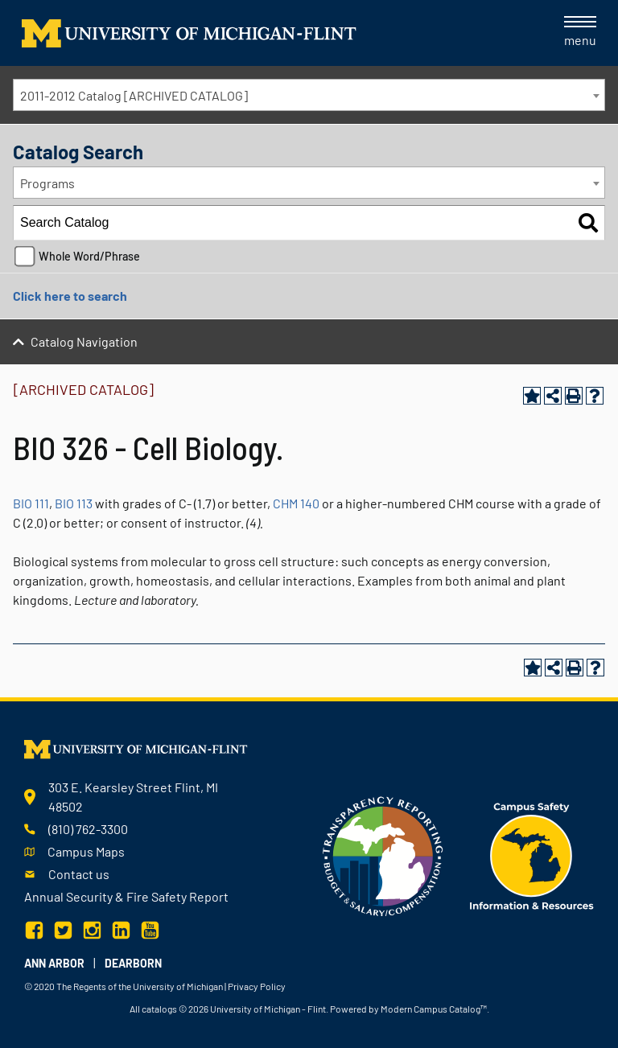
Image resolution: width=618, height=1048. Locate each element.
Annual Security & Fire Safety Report (126, 896)
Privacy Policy (257, 986)
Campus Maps (86, 851)
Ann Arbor (54, 963)
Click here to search (70, 295)
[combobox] (309, 95)
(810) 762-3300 (88, 828)
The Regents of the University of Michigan (139, 986)
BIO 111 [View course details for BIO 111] (31, 503)
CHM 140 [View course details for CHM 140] (296, 503)
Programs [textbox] (47, 183)
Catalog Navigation (84, 341)
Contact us (78, 874)
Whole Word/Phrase (89, 256)
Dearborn (133, 963)
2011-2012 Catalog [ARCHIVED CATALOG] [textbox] (134, 95)
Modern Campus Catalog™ (434, 1008)
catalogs (159, 1008)
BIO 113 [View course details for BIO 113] (74, 503)
